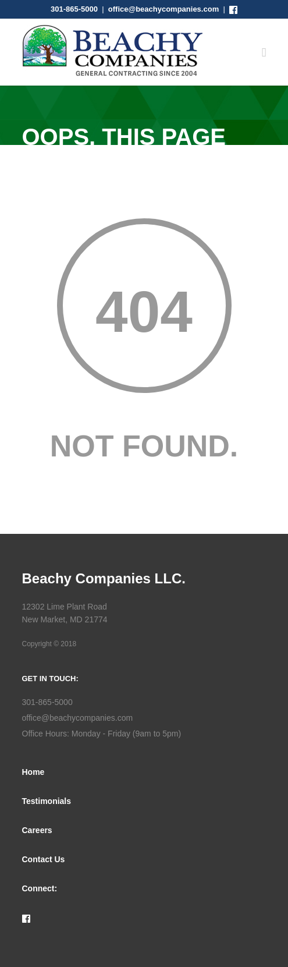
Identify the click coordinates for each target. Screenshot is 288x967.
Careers (37, 830)
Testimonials (47, 801)
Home (33, 772)
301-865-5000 (74, 9)
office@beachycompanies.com (163, 9)
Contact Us (43, 859)
